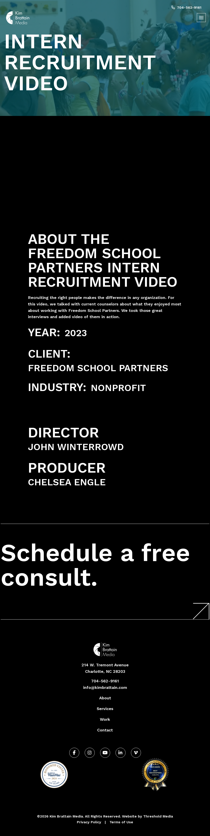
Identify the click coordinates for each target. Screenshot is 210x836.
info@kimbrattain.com (105, 687)
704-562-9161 (186, 7)
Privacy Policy (89, 822)
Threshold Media (158, 816)
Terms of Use (121, 822)
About (105, 698)
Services (105, 708)
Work (105, 719)
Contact (105, 730)
